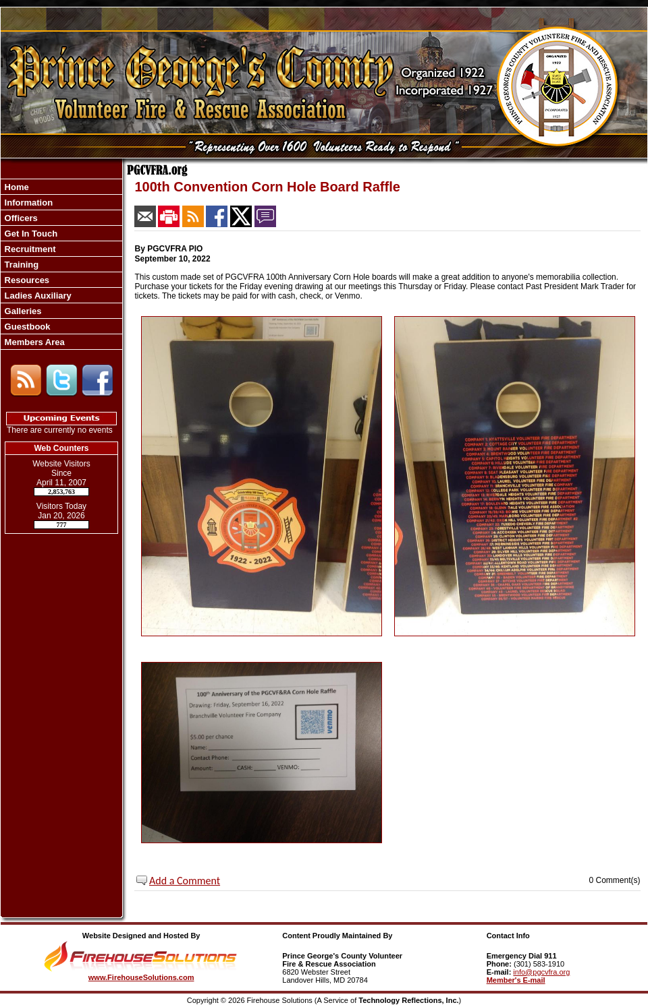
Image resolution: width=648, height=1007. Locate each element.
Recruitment (28, 249)
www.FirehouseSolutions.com (141, 977)
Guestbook (26, 327)
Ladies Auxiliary (37, 296)
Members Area (33, 342)
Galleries (22, 311)
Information (27, 202)
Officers (20, 218)
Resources (25, 280)
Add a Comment (184, 880)
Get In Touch (29, 233)
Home (15, 187)
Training (20, 265)
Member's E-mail (516, 980)
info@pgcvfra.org (541, 972)
